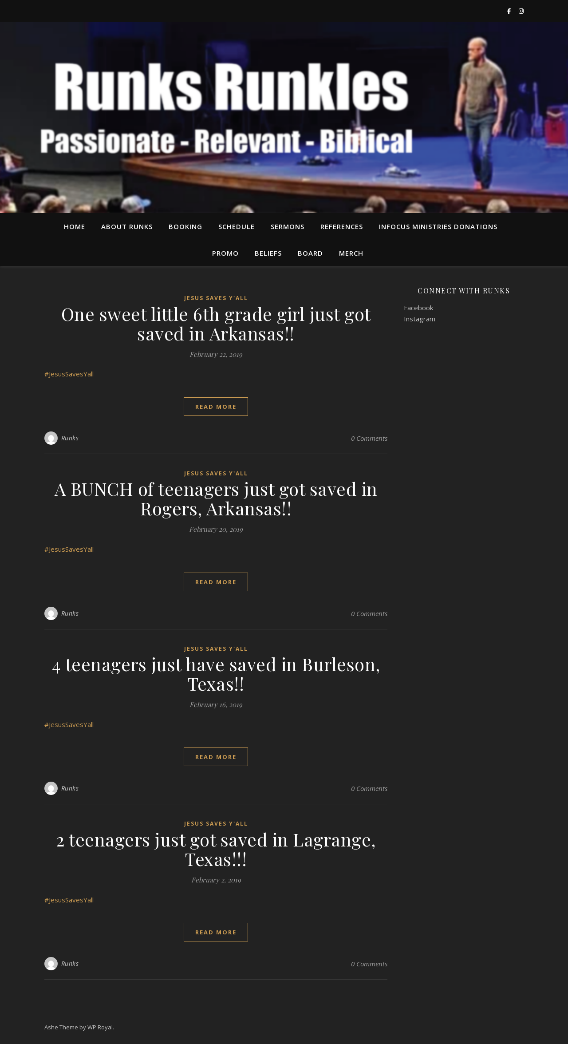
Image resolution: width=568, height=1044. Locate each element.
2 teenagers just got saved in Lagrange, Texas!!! (216, 848)
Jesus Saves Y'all (216, 298)
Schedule (236, 226)
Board (310, 253)
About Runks (127, 226)
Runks (70, 438)
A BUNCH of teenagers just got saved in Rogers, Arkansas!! (216, 498)
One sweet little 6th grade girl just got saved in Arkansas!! (216, 323)
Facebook (418, 307)
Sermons (287, 226)
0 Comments (369, 438)
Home (74, 226)
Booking (185, 226)
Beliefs (268, 253)
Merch (351, 253)
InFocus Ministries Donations (438, 226)
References (341, 226)
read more (216, 407)
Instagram (419, 318)
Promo (225, 253)
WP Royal (100, 1027)
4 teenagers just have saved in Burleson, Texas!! (216, 673)
